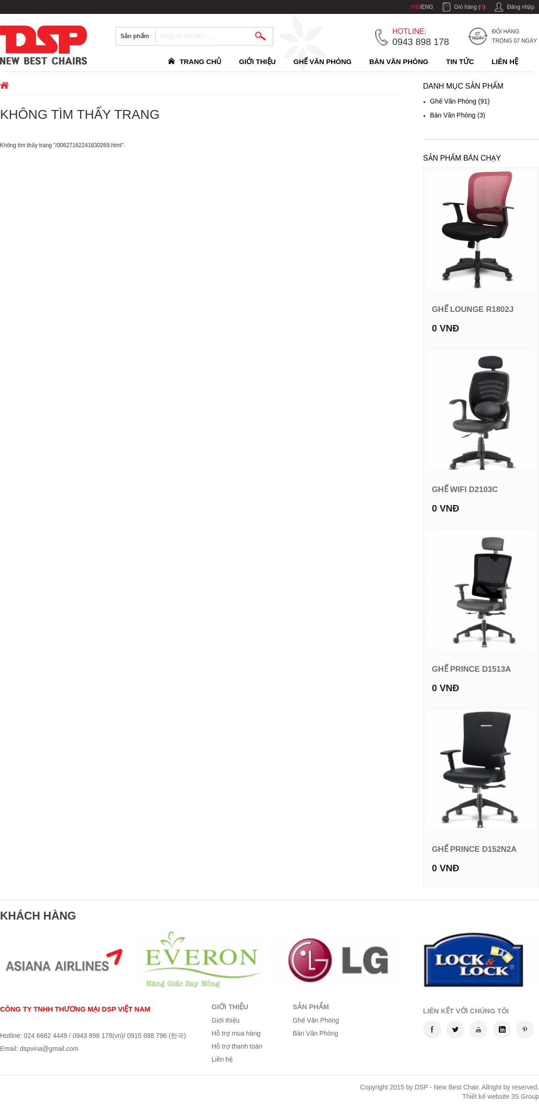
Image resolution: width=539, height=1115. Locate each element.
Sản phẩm (135, 35)
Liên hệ (505, 61)
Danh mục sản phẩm (463, 86)
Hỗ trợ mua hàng (236, 1033)
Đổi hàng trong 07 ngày (514, 36)
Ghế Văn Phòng (322, 61)
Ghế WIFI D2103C (465, 489)
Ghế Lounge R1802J (472, 309)
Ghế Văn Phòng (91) (460, 101)
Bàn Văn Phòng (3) (457, 115)
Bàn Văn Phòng (399, 61)
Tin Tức (460, 61)
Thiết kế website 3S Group (500, 1096)
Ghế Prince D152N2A (474, 849)
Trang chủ (200, 61)
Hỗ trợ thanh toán (237, 1046)
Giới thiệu (257, 61)
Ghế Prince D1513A (471, 669)
